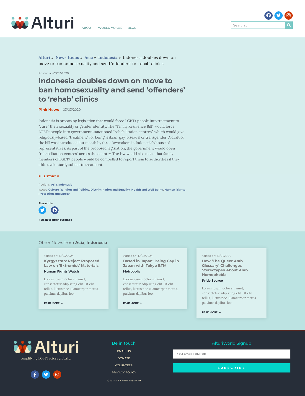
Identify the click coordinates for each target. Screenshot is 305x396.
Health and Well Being (147, 189)
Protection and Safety (54, 193)
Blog (132, 27)
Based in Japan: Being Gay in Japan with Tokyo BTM (151, 263)
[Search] (288, 25)
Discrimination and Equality (110, 189)
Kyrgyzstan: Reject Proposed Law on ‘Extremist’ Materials (71, 263)
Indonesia (65, 184)
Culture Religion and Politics (68, 189)
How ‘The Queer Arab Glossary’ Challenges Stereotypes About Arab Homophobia (225, 268)
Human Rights (175, 189)
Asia (54, 184)
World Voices (110, 27)
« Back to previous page (55, 219)
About (87, 27)
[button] (42, 210)
